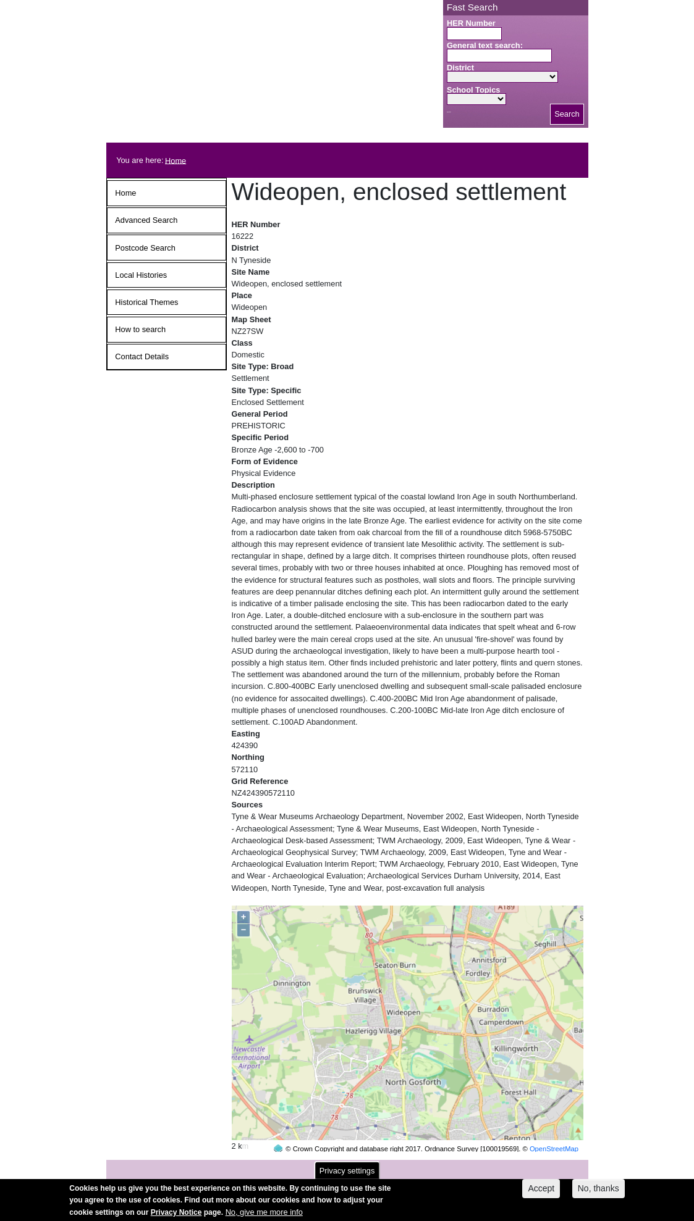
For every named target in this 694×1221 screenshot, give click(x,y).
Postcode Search (145, 247)
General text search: (485, 45)
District (460, 67)
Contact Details (142, 356)
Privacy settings (347, 1174)
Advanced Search (146, 220)
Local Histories (141, 275)
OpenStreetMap (554, 1125)
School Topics (474, 89)
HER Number (471, 23)
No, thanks (598, 1193)
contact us (428, 1167)
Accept (541, 1193)
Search (567, 114)
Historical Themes (146, 302)
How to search (140, 329)
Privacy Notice (176, 1216)
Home (175, 160)
